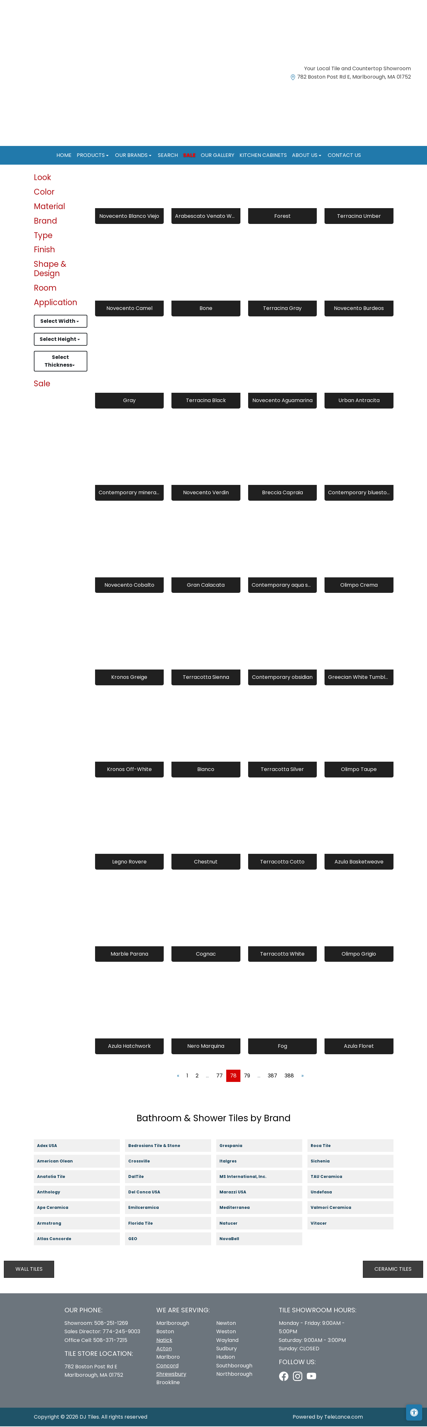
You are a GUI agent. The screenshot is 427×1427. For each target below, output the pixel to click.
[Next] (302, 1076)
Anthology (54, 1193)
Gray (129, 401)
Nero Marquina (205, 1046)
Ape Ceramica (59, 1208)
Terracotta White (282, 954)
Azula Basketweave (359, 862)
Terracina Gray (282, 309)
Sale (189, 155)
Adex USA (52, 1146)
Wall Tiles (29, 1269)
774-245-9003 (121, 1332)
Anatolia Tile (57, 1177)
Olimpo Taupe (359, 770)
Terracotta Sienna (206, 677)
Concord (167, 1366)
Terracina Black (206, 401)
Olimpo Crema (359, 585)
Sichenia (326, 1162)
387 (272, 1076)
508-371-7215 (110, 1340)
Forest (282, 216)
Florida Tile (146, 1224)
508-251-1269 (111, 1323)
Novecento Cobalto (129, 585)
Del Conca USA (149, 1193)
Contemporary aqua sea (282, 585)
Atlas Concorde (60, 1239)
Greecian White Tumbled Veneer (359, 677)
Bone (205, 309)
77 (219, 1076)
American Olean (61, 1162)
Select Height (58, 339)
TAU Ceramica (332, 1177)
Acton (164, 1349)
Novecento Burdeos (359, 309)
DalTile (142, 1177)
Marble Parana (129, 954)
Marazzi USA (238, 1193)
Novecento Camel (129, 309)
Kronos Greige (129, 677)
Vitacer (324, 1224)
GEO (136, 1239)
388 (289, 1076)
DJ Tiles (89, 1417)
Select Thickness (58, 361)
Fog (282, 1046)
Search (168, 155)
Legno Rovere (129, 862)
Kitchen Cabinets (263, 155)
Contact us (344, 155)
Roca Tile (326, 1146)
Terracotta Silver (282, 770)
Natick (164, 1340)
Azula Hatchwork (129, 1046)
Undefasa (328, 1193)
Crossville (145, 1162)
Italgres (233, 1162)
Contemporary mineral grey (129, 493)
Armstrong (55, 1224)
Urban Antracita (359, 401)
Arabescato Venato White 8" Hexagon (206, 216)
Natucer (234, 1224)
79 (247, 1076)
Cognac (206, 954)
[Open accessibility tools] (414, 1412)
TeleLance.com (343, 1417)
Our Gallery (217, 155)
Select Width (58, 321)
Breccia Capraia (282, 493)
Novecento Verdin (206, 493)
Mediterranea (240, 1208)
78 (233, 1076)
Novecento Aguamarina (282, 401)
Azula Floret (359, 1046)
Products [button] (91, 155)
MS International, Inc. (248, 1177)
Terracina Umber (359, 216)
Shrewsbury (171, 1374)
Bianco (205, 770)
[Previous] (178, 1076)
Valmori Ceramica (337, 1208)
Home (64, 155)
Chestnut (206, 862)
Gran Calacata (206, 585)
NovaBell (235, 1239)
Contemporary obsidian (282, 677)
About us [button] (305, 155)
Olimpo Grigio (359, 954)
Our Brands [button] (132, 155)
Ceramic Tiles (393, 1269)
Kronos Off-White (129, 770)
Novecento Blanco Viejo (129, 216)
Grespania (236, 1146)
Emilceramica (149, 1208)
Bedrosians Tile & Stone (160, 1146)
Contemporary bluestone (359, 493)
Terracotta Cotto (282, 862)
